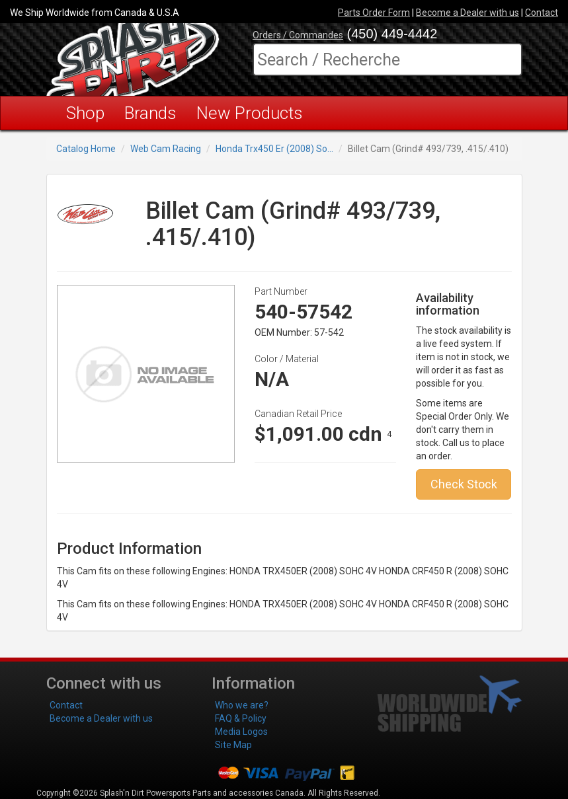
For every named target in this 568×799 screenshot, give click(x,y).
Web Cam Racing (165, 148)
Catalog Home (86, 148)
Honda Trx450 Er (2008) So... (274, 148)
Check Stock (463, 484)
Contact (541, 12)
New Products (249, 113)
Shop (85, 113)
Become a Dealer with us (467, 12)
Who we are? (241, 705)
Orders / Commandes (298, 35)
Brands (150, 113)
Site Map (233, 745)
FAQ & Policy (240, 718)
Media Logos (241, 731)
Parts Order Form (374, 12)
